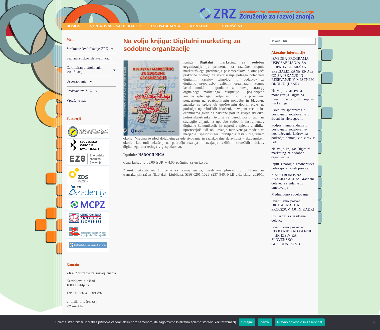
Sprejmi (247, 322)
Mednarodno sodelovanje (289, 194)
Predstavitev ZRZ (82, 91)
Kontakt (200, 26)
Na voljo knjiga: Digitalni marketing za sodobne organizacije (290, 153)
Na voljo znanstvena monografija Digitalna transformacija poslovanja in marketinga (292, 97)
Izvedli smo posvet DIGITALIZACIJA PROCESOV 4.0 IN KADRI (292, 205)
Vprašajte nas (76, 100)
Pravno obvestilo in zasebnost (299, 322)
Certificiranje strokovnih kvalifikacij (91, 70)
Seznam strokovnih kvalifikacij (89, 58)
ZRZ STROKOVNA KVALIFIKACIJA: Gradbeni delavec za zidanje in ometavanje (292, 181)
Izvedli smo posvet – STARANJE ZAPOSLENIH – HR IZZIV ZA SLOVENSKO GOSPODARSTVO (292, 235)
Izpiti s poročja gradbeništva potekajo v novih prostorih (292, 166)
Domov (73, 26)
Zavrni (265, 322)
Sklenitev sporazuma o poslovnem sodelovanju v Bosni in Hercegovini (290, 114)
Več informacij (225, 322)
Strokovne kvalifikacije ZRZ (90, 49)
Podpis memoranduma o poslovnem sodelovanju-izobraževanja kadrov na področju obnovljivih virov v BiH (293, 133)
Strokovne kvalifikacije (115, 26)
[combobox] (293, 41)
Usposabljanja (166, 26)
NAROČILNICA (151, 155)
